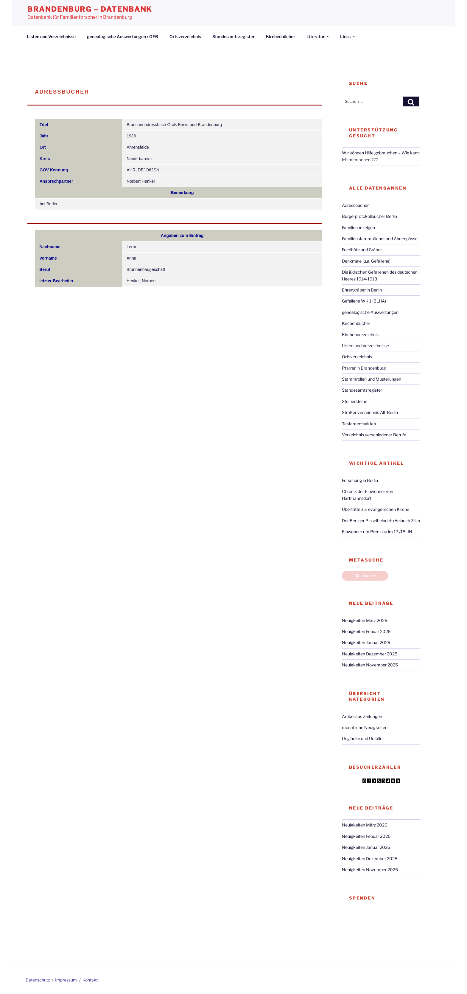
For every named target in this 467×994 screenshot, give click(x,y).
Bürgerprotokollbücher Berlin (369, 216)
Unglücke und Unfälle (362, 738)
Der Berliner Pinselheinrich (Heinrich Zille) (381, 520)
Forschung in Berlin (360, 480)
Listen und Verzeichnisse (51, 36)
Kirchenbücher (280, 36)
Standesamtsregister (233, 36)
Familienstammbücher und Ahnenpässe (380, 238)
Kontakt (90, 979)
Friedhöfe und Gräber (362, 249)
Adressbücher (355, 205)
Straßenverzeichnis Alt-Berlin (370, 412)
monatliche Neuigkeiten (364, 727)
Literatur (318, 36)
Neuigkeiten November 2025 (370, 664)
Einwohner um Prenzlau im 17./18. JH (377, 531)
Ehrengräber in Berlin (362, 289)
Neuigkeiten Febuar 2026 (366, 631)
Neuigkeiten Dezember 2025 (369, 653)
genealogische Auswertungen (370, 312)
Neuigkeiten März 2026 (364, 620)
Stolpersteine (354, 401)
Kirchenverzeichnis (360, 334)
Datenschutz (38, 979)
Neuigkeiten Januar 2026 (366, 642)
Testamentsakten (359, 423)
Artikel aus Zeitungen (362, 716)
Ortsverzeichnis (185, 36)
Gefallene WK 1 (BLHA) (364, 300)
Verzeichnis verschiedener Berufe (374, 434)
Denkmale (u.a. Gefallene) (366, 260)
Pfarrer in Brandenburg (364, 367)
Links (348, 36)
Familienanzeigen (358, 227)
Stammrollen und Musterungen (371, 379)
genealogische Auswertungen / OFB (122, 36)
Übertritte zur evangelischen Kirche (375, 509)
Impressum (66, 979)
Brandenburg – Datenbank (89, 9)
